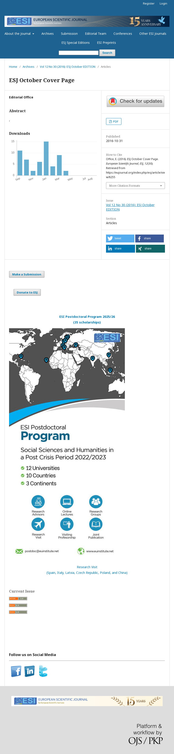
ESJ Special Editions (75, 42)
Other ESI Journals (152, 33)
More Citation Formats (124, 186)
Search (107, 52)
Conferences (123, 33)
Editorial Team (95, 33)
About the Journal (18, 33)
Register (149, 3)
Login (163, 3)
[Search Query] (79, 53)
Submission (69, 33)
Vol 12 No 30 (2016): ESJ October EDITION (67, 67)
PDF (115, 121)
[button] (120, 238)
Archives (47, 33)
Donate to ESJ (27, 292)
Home (13, 67)
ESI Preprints (106, 42)
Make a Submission (26, 274)
